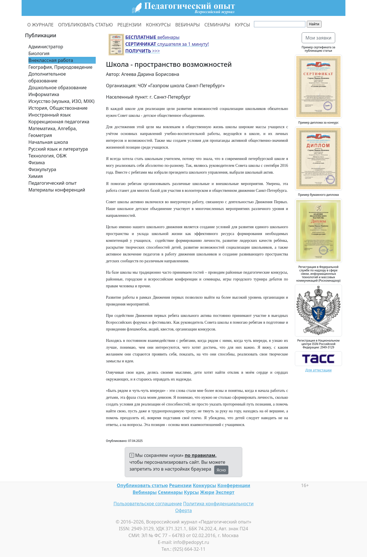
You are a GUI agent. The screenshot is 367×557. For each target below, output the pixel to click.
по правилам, (200, 455)
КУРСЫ (242, 25)
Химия (35, 176)
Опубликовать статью (142, 485)
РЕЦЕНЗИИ (129, 25)
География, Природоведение (60, 67)
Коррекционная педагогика (58, 122)
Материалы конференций (56, 190)
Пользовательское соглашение (147, 503)
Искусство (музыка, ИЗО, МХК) (61, 101)
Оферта (183, 510)
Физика (36, 162)
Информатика (43, 94)
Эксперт (225, 492)
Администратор (45, 46)
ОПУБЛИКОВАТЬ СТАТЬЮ (85, 25)
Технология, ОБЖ (47, 156)
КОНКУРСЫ (158, 25)
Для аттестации (318, 370)
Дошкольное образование (57, 87)
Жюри (207, 492)
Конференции (233, 485)
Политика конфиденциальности (218, 503)
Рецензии (180, 485)
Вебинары (145, 492)
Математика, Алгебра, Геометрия (52, 131)
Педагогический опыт (52, 183)
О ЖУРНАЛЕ (40, 25)
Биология (38, 53)
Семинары (170, 492)
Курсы (191, 492)
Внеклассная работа (50, 60)
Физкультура (42, 169)
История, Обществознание (57, 108)
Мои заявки (318, 38)
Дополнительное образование (47, 77)
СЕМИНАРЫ (217, 25)
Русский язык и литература (58, 149)
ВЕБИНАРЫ (187, 25)
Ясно (221, 470)
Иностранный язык (49, 115)
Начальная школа (48, 142)
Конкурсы (204, 485)
